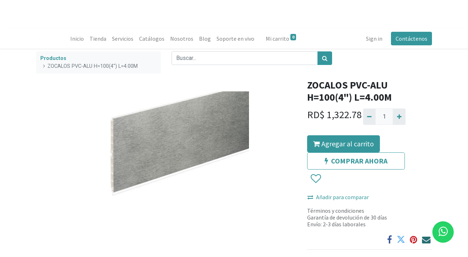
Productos (53, 58)
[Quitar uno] (369, 117)
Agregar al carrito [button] (343, 143)
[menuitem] (77, 38)
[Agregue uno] (399, 117)
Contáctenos (411, 38)
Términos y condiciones (335, 210)
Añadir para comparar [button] (338, 197)
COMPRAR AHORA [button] (356, 160)
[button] (315, 179)
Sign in (374, 38)
